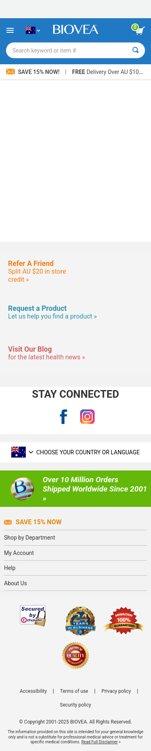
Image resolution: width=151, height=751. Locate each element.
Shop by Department (29, 537)
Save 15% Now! (33, 72)
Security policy (75, 704)
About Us (15, 583)
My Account (19, 553)
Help (10, 568)
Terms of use (74, 691)
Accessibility (33, 691)
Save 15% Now (33, 522)
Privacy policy (116, 691)
